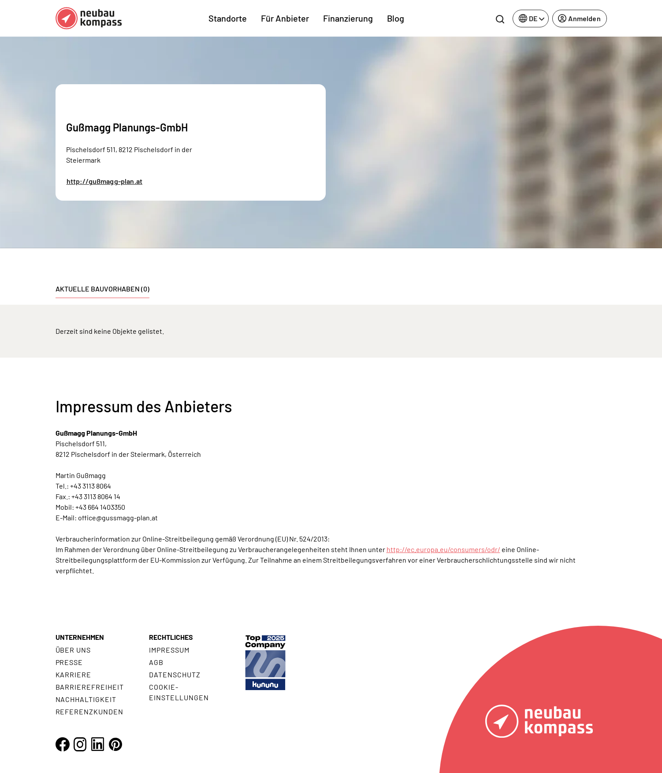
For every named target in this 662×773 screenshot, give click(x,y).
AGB (156, 662)
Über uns (73, 650)
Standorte (227, 18)
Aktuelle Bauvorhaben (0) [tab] (102, 288)
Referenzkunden (89, 711)
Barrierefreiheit (90, 687)
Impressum (169, 650)
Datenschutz (175, 674)
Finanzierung (348, 18)
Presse (69, 662)
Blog (395, 18)
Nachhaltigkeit (86, 699)
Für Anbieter (285, 18)
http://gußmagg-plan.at (105, 181)
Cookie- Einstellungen (178, 692)
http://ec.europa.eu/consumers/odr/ (443, 549)
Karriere (74, 674)
